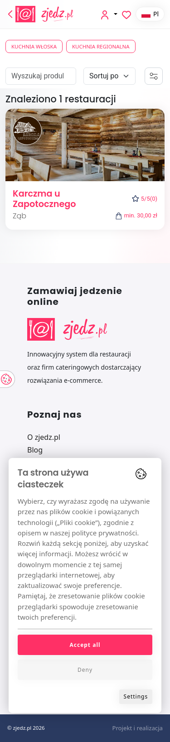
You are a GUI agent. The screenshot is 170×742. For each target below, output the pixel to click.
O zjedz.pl (43, 437)
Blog (35, 450)
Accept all (84, 645)
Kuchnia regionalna (101, 46)
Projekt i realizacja (137, 728)
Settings (136, 696)
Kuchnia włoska (34, 46)
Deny (85, 670)
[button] (108, 14)
